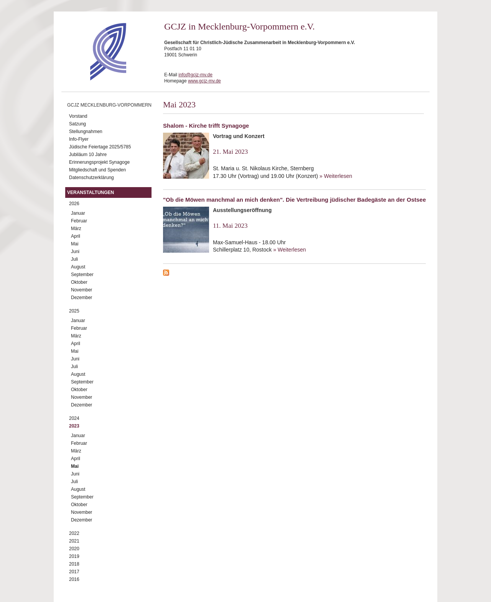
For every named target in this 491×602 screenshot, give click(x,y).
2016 (74, 579)
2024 (74, 418)
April (75, 236)
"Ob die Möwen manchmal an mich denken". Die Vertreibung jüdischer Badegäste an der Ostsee (294, 199)
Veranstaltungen (90, 192)
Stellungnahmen (85, 131)
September (82, 274)
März (76, 228)
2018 (74, 564)
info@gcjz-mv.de (195, 74)
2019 (74, 556)
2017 (74, 571)
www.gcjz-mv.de (204, 81)
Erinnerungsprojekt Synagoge (99, 162)
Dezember (81, 297)
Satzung (77, 124)
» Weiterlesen (336, 176)
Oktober (79, 282)
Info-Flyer (79, 139)
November (81, 290)
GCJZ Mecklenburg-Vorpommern (109, 105)
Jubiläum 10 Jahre (88, 154)
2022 (74, 533)
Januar (78, 213)
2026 (74, 203)
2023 (74, 426)
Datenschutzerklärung (91, 177)
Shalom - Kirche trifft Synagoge (206, 125)
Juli (74, 259)
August (78, 267)
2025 (74, 311)
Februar (79, 221)
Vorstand (78, 116)
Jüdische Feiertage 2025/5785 (100, 147)
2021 (74, 541)
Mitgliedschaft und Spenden (97, 170)
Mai (74, 244)
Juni (75, 251)
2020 (74, 548)
